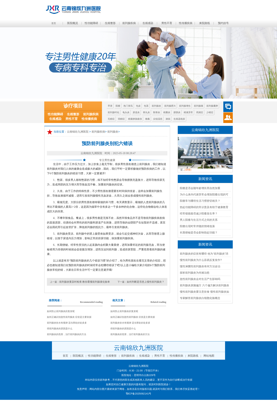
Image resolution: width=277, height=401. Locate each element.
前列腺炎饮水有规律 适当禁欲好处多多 (67, 322)
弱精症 (121, 119)
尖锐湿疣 (157, 119)
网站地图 (209, 355)
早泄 (110, 106)
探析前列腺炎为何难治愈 (194, 272)
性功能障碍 (91, 23)
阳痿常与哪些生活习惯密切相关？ (200, 200)
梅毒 (147, 119)
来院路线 (204, 23)
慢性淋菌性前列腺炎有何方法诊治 (200, 266)
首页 (53, 23)
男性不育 (166, 23)
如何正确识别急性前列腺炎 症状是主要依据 (69, 317)
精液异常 (188, 112)
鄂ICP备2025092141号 (138, 393)
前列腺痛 (198, 106)
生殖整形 (110, 23)
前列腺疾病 (129, 23)
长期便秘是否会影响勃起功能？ (199, 232)
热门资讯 (128, 106)
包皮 (138, 106)
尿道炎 (136, 112)
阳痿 (118, 106)
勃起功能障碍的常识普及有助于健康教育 (204, 207)
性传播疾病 (185, 23)
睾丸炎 (146, 112)
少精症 (209, 112)
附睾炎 (156, 112)
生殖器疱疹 (179, 119)
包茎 (146, 106)
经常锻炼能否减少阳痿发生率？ (199, 213)
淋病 (168, 119)
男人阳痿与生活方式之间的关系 (199, 219)
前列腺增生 (185, 106)
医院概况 (72, 23)
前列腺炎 (156, 106)
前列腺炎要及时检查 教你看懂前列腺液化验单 (84, 281)
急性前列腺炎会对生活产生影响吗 (200, 279)
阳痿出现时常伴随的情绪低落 (197, 226)
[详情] (188, 169)
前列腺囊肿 (212, 106)
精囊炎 (166, 112)
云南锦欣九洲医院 (77, 131)
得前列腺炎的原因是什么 (59, 328)
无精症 (111, 119)
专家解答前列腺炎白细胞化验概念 (200, 298)
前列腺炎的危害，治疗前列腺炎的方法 (66, 334)
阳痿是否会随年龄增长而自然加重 (200, 188)
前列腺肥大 (170, 106)
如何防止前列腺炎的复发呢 (61, 311)
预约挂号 (223, 23)
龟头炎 (126, 112)
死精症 (199, 112)
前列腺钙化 (113, 112)
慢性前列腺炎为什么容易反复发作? (201, 260)
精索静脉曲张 (135, 119)
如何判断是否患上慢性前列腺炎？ (145, 281)
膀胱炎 (177, 112)
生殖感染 (148, 23)
